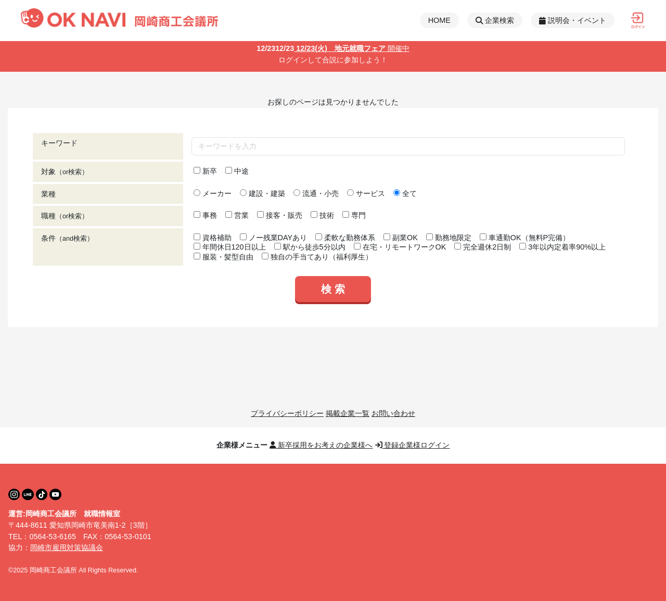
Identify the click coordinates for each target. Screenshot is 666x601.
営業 (237, 215)
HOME (439, 20)
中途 (237, 171)
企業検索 (495, 20)
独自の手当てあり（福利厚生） (317, 257)
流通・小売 (316, 193)
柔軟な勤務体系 (345, 237)
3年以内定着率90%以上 (562, 247)
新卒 (205, 171)
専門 (354, 215)
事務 (205, 215)
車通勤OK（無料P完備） (525, 237)
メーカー (213, 193)
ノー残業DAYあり (274, 237)
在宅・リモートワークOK (400, 247)
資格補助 (213, 237)
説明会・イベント (572, 20)
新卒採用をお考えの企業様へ (321, 445)
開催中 (397, 48)
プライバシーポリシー (287, 413)
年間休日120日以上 (230, 247)
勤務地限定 (448, 237)
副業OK (400, 237)
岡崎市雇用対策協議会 (66, 547)
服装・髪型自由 (223, 257)
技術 (322, 215)
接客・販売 (279, 215)
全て (405, 193)
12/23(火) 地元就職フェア (321, 48)
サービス (366, 193)
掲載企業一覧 (347, 413)
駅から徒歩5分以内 (309, 247)
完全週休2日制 (482, 247)
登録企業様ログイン (412, 445)
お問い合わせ (393, 413)
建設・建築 (262, 193)
